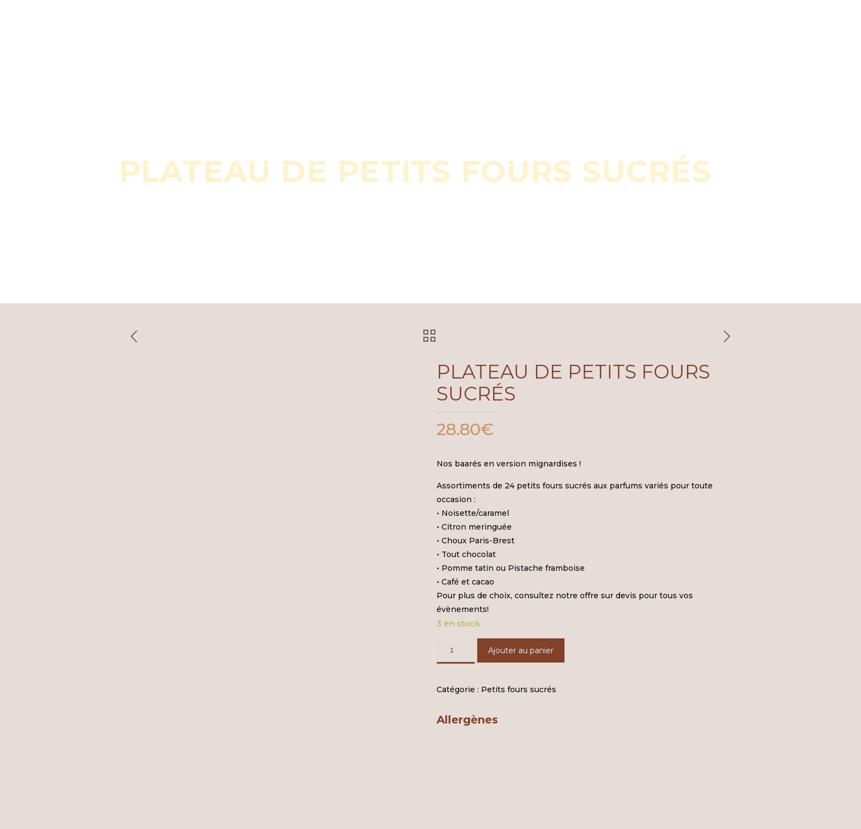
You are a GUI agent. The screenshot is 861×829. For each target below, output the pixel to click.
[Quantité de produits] (456, 651)
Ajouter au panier (521, 650)
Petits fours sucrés (518, 689)
